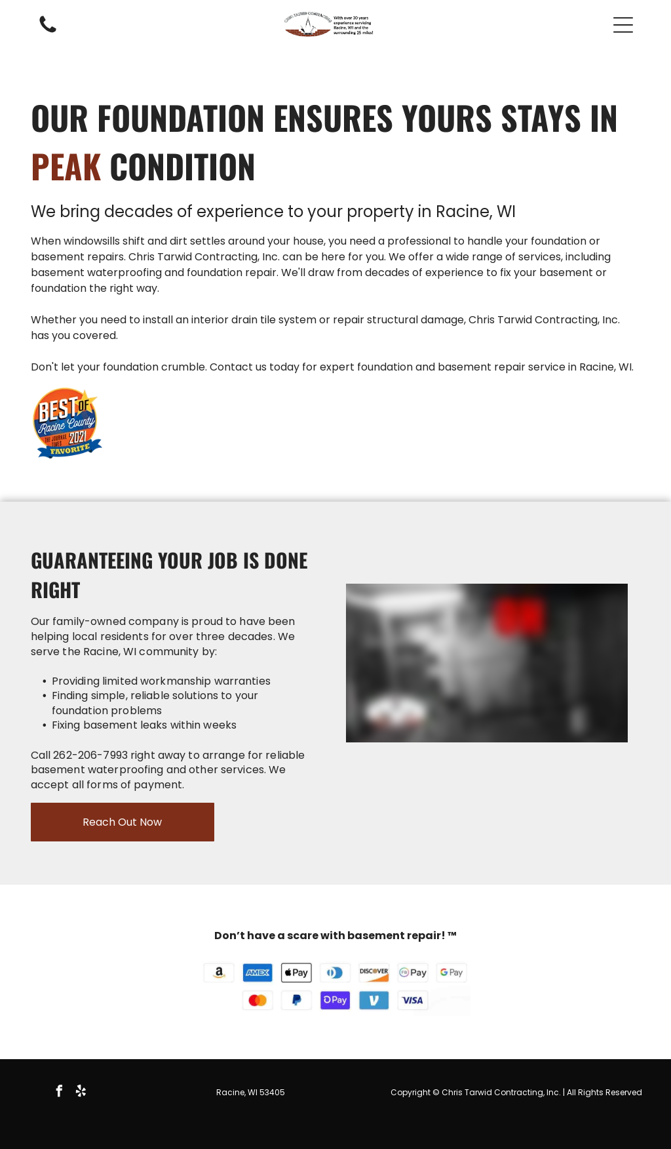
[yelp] (80, 1093)
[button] (623, 25)
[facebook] (59, 1093)
